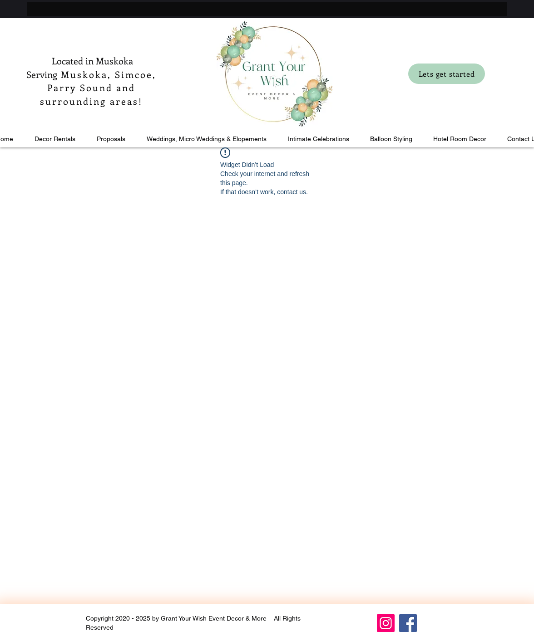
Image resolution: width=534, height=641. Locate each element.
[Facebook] (408, 623)
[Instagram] (386, 623)
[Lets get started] (446, 74)
